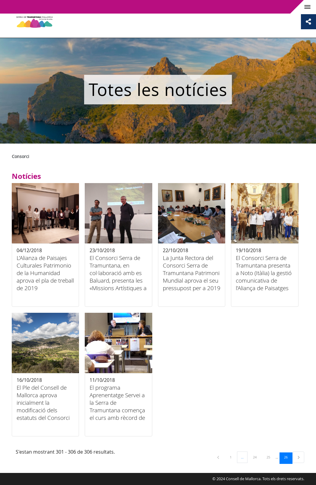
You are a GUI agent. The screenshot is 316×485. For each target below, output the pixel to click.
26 (288, 457)
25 (270, 457)
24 (257, 457)
